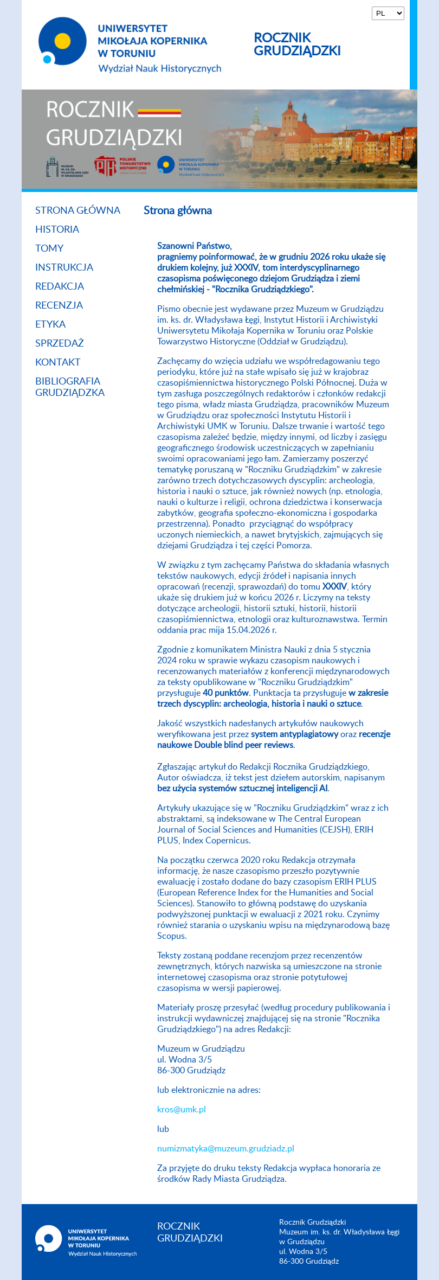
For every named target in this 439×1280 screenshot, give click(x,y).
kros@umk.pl (181, 1109)
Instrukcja (64, 268)
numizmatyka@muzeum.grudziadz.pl (225, 1148)
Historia (57, 230)
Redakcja (59, 287)
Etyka (50, 325)
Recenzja (59, 306)
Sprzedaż (59, 344)
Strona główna (77, 211)
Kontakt (58, 363)
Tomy (49, 249)
